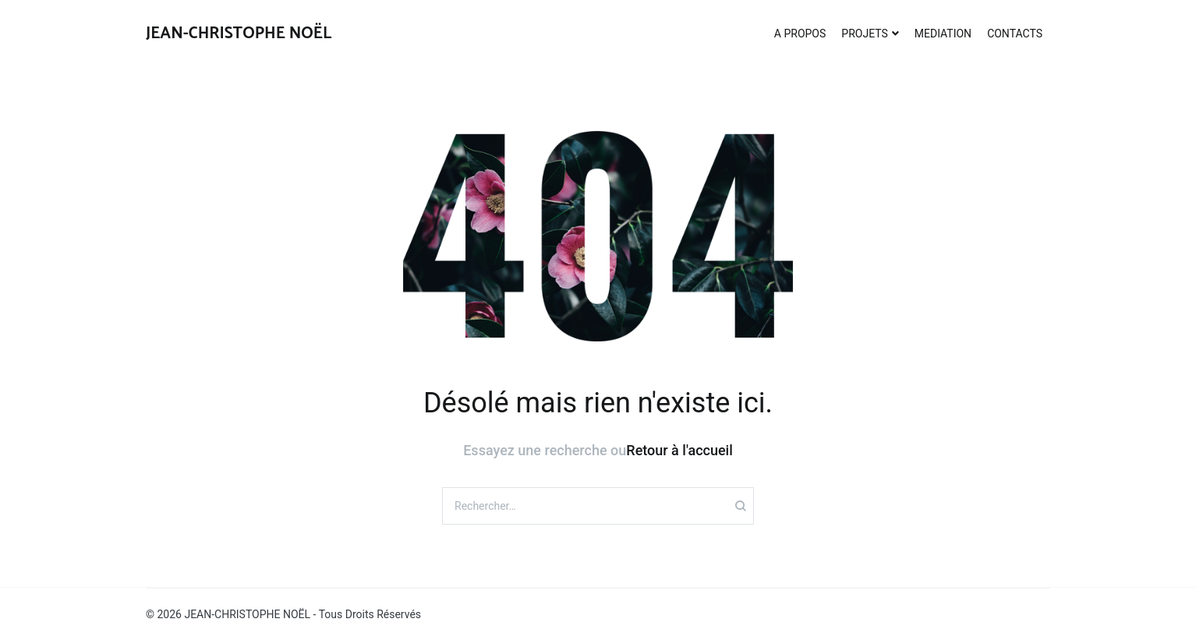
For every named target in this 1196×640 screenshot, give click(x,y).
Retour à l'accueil (679, 450)
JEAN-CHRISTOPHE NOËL (238, 33)
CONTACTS (1014, 33)
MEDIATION (943, 33)
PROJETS (864, 33)
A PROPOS (800, 33)
